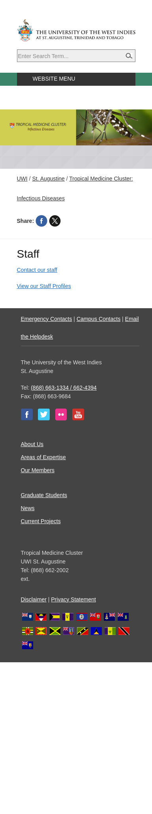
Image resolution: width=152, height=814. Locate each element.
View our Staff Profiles (44, 286)
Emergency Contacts (46, 319)
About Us (32, 444)
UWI (22, 178)
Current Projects (41, 521)
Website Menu (54, 78)
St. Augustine (48, 178)
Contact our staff (37, 270)
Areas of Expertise (43, 457)
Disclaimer (34, 599)
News (28, 508)
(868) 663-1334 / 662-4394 (64, 387)
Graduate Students (44, 495)
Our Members (38, 470)
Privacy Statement (73, 599)
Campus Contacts (98, 319)
